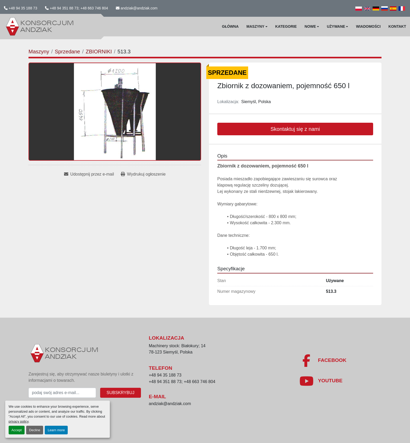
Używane (336, 26)
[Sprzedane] (67, 51)
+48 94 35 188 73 (23, 8)
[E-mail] (62, 393)
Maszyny (255, 26)
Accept (17, 430)
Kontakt (397, 26)
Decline (34, 430)
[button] (257, 26)
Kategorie (286, 26)
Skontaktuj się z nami (295, 129)
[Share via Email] (89, 174)
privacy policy (19, 421)
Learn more (56, 430)
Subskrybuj (120, 392)
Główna (230, 26)
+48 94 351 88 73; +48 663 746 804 (79, 8)
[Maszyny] (39, 51)
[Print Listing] (143, 174)
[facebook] (322, 360)
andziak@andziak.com (139, 8)
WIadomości (368, 26)
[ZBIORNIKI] (99, 51)
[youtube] (321, 381)
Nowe (310, 26)
